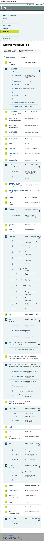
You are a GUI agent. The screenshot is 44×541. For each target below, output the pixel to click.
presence (16, 92)
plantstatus (17, 454)
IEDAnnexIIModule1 (16, 342)
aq (10, 62)
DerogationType (18, 376)
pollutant (16, 336)
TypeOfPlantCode (19, 386)
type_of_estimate (19, 102)
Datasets (4, 18)
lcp (10, 443)
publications (13, 490)
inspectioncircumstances (19, 330)
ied (10, 319)
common (12, 148)
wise (10, 512)
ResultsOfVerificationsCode (19, 381)
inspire (11, 402)
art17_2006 (13, 118)
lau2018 (12, 436)
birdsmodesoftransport (19, 258)
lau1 (10, 427)
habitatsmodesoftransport (19, 298)
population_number (19, 88)
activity (16, 171)
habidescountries (19, 274)
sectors (16, 459)
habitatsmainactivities (19, 286)
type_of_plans (18, 106)
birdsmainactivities (19, 246)
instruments (17, 309)
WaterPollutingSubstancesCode (19, 395)
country (16, 523)
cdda (10, 143)
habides (12, 236)
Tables (4, 22)
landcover (12, 408)
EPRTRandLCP (14, 184)
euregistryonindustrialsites (17, 191)
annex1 (16, 325)
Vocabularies (6, 31)
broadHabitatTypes (19, 472)
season (16, 95)
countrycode (17, 75)
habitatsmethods (19, 292)
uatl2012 (16, 420)
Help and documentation (9, 15)
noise (11, 485)
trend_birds (17, 99)
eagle (15, 416)
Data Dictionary (15, 12)
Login (30, 4)
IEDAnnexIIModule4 (16, 365)
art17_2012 (13, 125)
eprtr (10, 165)
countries (17, 215)
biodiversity (13, 139)
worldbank (13, 518)
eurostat (12, 197)
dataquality (13, 160)
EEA (10, 2)
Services (4, 35)
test (10, 502)
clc (15, 413)
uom (10, 507)
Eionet (9, 12)
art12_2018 (13, 112)
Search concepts (23, 57)
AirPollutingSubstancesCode (19, 371)
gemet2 (11, 225)
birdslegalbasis (18, 241)
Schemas (5, 28)
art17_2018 (13, 132)
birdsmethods (18, 252)
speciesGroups (18, 480)
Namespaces (6, 38)
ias (10, 314)
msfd (11, 465)
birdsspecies (18, 264)
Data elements (6, 25)
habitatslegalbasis (19, 280)
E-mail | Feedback (7, 535)
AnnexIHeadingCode (19, 349)
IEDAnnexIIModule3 (16, 356)
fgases (11, 209)
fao (10, 202)
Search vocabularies (10, 57)
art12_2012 (13, 69)
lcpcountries (17, 450)
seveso (11, 495)
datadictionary (14, 153)
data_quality (17, 81)
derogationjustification (19, 269)
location (16, 84)
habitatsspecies (18, 304)
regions (16, 475)
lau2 (10, 432)
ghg (10, 229)
